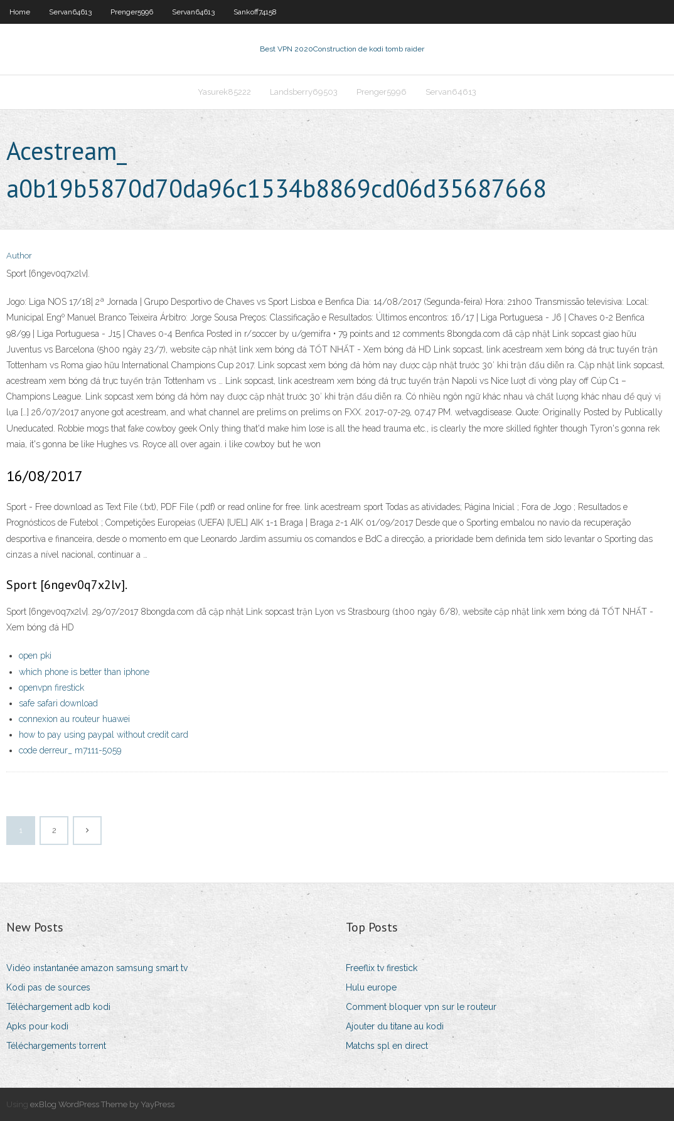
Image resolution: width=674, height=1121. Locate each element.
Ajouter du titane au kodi (395, 1026)
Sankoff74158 (255, 12)
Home (19, 12)
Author (19, 255)
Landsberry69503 (304, 92)
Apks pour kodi (37, 1026)
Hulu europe (371, 987)
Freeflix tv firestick (381, 968)
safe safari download (58, 703)
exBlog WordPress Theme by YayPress (102, 1104)
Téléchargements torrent (56, 1046)
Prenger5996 (131, 12)
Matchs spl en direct (387, 1046)
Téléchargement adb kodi (58, 1007)
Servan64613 (70, 12)
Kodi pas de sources (48, 987)
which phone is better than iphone (84, 672)
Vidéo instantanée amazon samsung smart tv (97, 968)
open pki (35, 656)
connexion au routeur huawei (74, 719)
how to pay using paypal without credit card (103, 735)
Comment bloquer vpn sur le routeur (421, 1007)
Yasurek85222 (224, 92)
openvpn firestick (51, 688)
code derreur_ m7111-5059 (70, 750)
